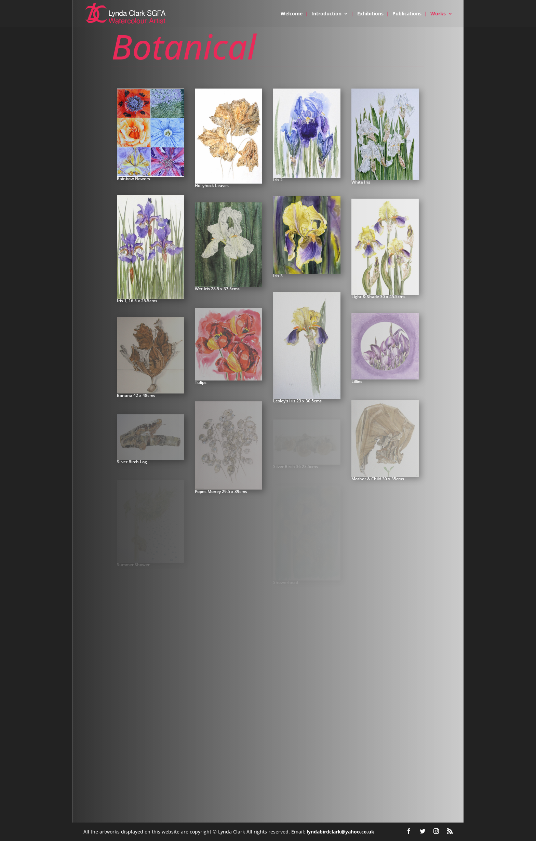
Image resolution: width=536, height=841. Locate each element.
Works (438, 14)
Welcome (292, 14)
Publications (406, 14)
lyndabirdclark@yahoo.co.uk (340, 831)
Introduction (326, 14)
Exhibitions (370, 14)
